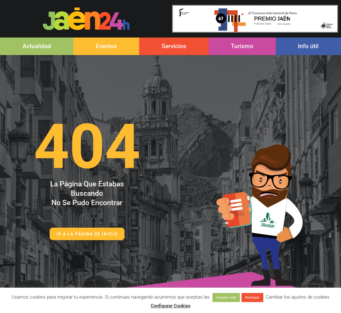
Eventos (106, 46)
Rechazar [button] (252, 297)
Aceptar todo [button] (226, 297)
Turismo (242, 46)
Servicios (174, 46)
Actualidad (36, 46)
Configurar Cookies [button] (171, 306)
